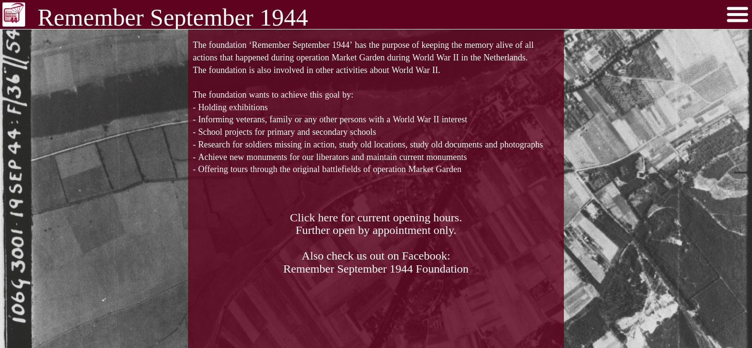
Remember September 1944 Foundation (376, 268)
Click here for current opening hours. (376, 217)
